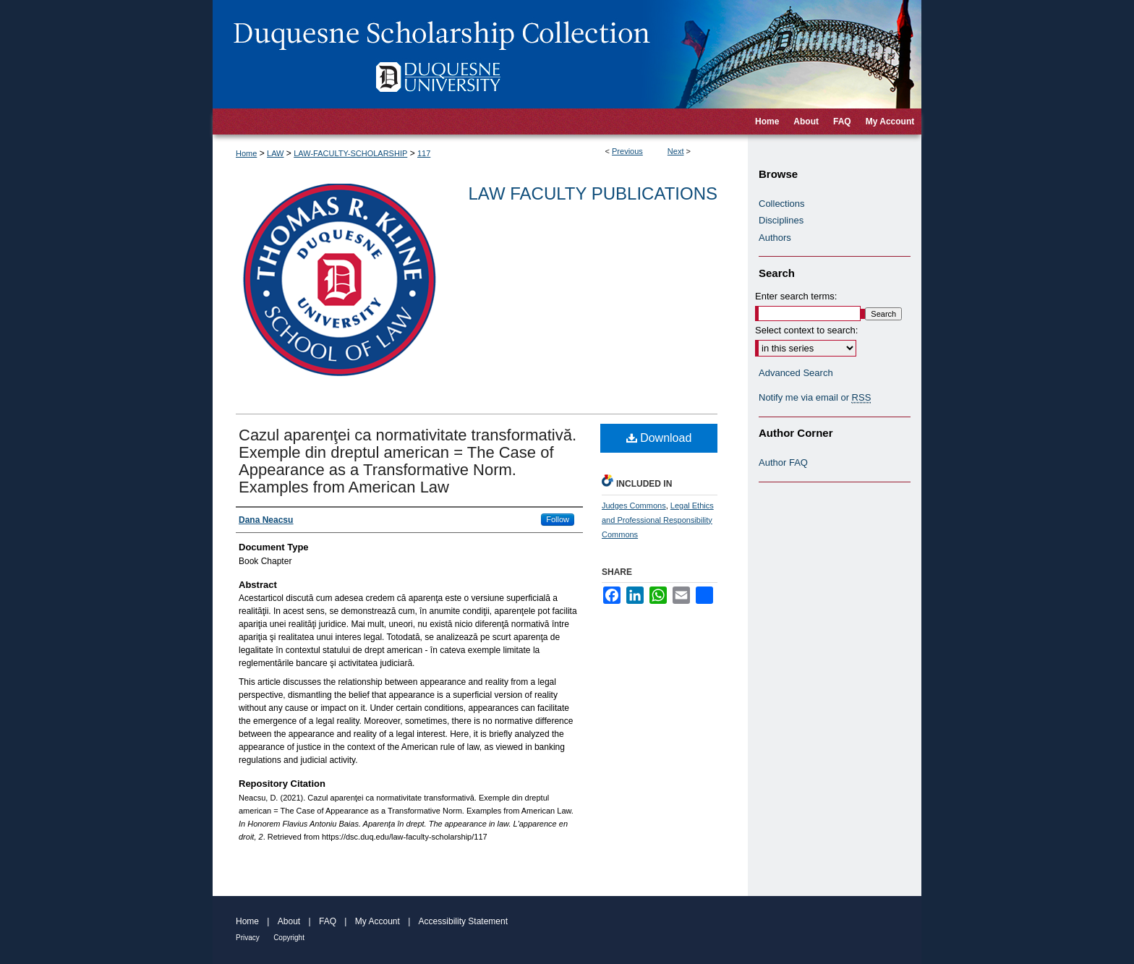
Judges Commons (634, 505)
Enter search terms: (796, 296)
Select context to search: (806, 330)
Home (246, 153)
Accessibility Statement (463, 921)
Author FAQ (783, 462)
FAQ (327, 921)
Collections (782, 203)
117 (423, 153)
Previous (627, 151)
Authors (775, 237)
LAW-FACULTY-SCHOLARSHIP (350, 153)
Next (676, 151)
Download (659, 438)
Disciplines (781, 220)
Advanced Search (796, 372)
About (289, 921)
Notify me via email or (815, 398)
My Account (377, 921)
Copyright (288, 938)
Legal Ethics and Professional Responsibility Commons (658, 520)
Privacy (248, 938)
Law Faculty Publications (592, 193)
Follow (557, 519)
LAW (275, 153)
